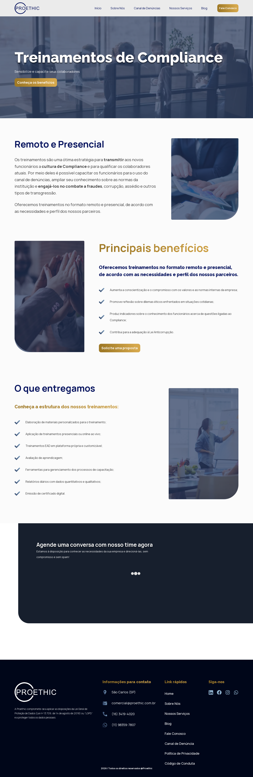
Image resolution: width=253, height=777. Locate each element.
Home (169, 693)
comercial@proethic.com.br (134, 703)
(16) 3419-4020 (123, 714)
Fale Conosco (228, 8)
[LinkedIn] (211, 693)
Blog (204, 8)
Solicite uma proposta (119, 348)
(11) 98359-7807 (124, 725)
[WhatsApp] (236, 693)
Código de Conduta (180, 763)
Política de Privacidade (182, 753)
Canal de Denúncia (179, 743)
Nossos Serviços (180, 8)
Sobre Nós (118, 8)
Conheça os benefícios (35, 82)
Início (98, 8)
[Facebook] (219, 693)
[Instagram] (227, 693)
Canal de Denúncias (147, 8)
